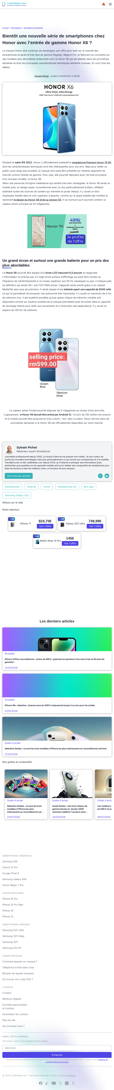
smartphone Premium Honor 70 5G (91, 162)
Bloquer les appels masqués (18, 973)
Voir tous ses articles (18, 475)
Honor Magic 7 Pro (13, 885)
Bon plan (89, 486)
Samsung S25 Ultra (13, 930)
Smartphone (16, 28)
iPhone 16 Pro (10, 898)
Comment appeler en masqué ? (19, 961)
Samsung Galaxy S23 (17, 495)
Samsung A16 (9, 861)
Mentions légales (11, 998)
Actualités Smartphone (33, 28)
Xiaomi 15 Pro (10, 867)
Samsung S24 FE (11, 947)
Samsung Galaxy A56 (14, 879)
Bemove (71, 1075)
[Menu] (110, 4)
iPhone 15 (7, 916)
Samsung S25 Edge (13, 936)
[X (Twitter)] (100, 475)
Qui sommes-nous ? (13, 1026)
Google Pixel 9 (10, 873)
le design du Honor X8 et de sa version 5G (37, 199)
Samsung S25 (10, 941)
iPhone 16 (7, 910)
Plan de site (8, 1020)
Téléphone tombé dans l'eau (18, 967)
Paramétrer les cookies (15, 1014)
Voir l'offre (45, 526)
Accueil (5, 28)
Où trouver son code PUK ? (17, 979)
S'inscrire (57, 1054)
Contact (6, 992)
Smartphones (12, 486)
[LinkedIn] (106, 475)
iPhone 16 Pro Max (12, 904)
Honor (46, 486)
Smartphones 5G (67, 486)
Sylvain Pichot (42, 76)
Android (31, 486)
